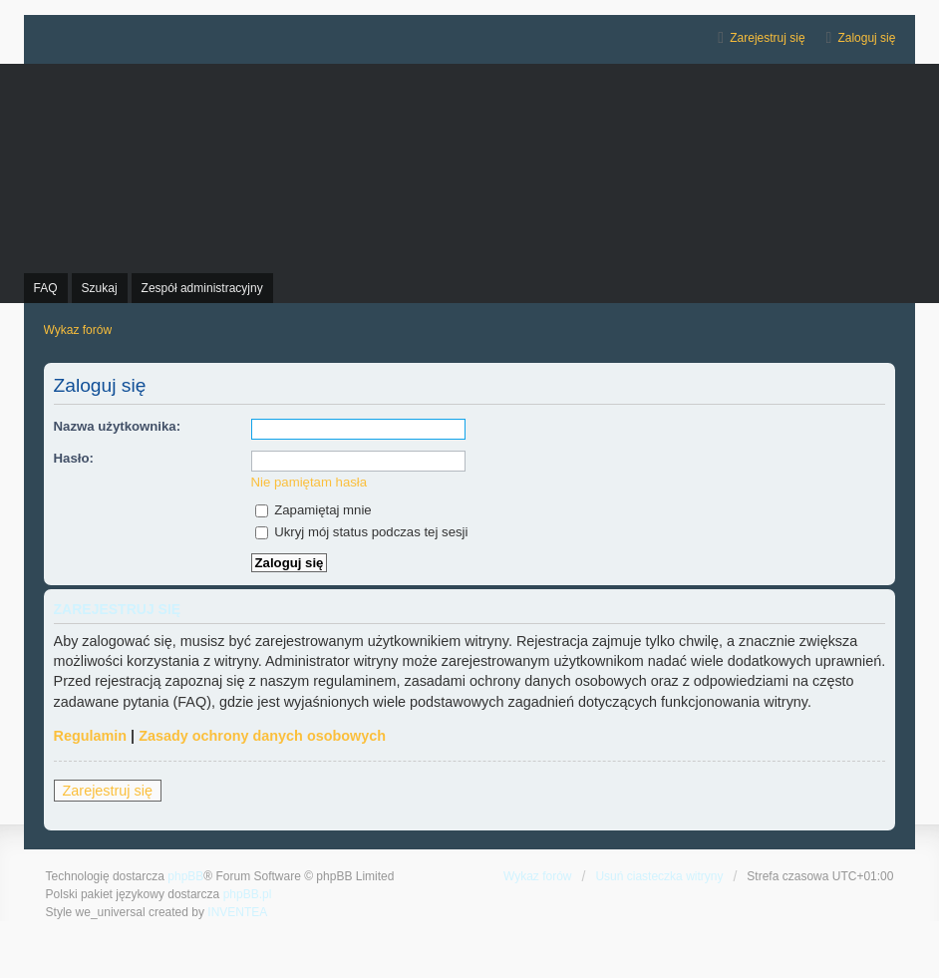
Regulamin (91, 736)
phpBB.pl (247, 894)
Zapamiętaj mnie (313, 509)
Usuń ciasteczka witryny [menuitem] (659, 876)
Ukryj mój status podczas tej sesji (362, 531)
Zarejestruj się (108, 791)
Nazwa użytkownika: (117, 426)
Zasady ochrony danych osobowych (262, 736)
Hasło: (74, 458)
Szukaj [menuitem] (100, 288)
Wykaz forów (537, 876)
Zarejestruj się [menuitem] (767, 38)
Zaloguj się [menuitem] (866, 38)
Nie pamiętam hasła (309, 482)
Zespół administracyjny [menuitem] (202, 288)
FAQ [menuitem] (46, 288)
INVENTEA (237, 912)
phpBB (185, 876)
